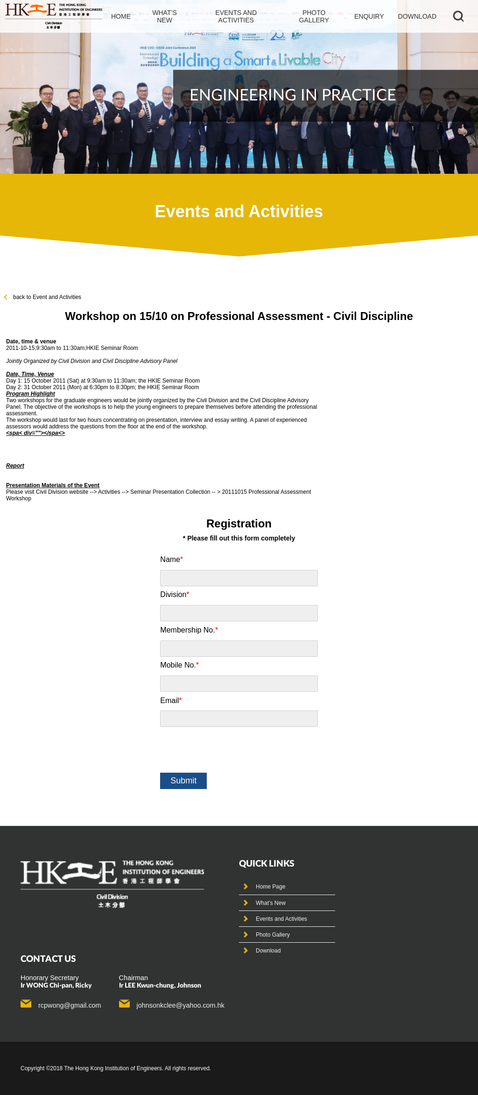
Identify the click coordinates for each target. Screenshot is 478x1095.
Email (171, 700)
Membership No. (189, 630)
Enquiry (369, 16)
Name (171, 559)
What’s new (164, 16)
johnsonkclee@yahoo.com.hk (181, 1005)
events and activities (236, 16)
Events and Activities (281, 919)
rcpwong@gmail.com (69, 1005)
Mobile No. (179, 665)
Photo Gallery (273, 934)
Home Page (270, 886)
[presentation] (231, 750)
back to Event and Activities (43, 297)
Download (417, 16)
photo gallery (314, 16)
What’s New (271, 903)
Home (121, 16)
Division (174, 594)
